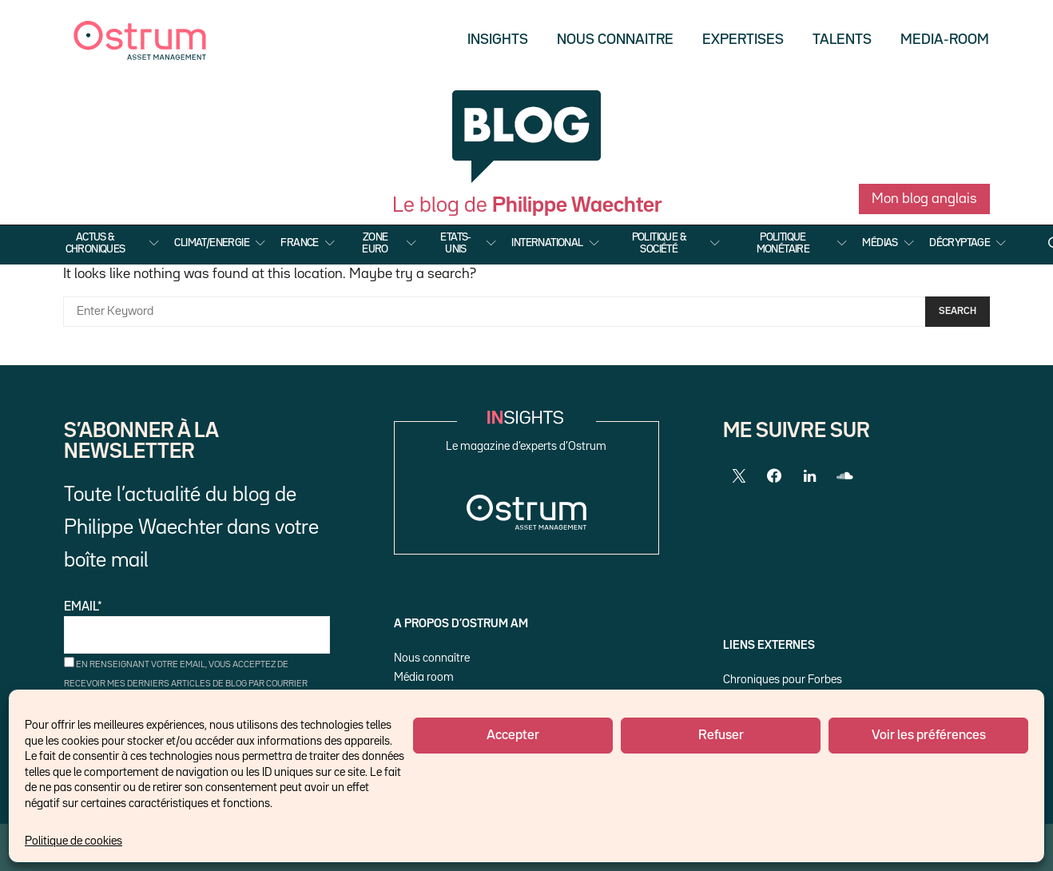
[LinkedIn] (809, 476)
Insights (497, 40)
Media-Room (944, 40)
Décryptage (959, 243)
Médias (879, 243)
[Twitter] (739, 476)
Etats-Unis (455, 243)
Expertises (743, 40)
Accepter (513, 736)
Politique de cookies (73, 841)
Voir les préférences (929, 736)
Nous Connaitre (615, 40)
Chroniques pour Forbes (782, 679)
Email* (197, 628)
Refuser (721, 736)
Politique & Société (659, 243)
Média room (424, 677)
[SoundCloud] (844, 476)
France (299, 243)
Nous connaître (432, 658)
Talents (842, 40)
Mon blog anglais (924, 199)
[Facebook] (774, 476)
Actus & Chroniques (95, 243)
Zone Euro (375, 243)
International (546, 243)
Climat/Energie (211, 243)
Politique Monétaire (783, 243)
